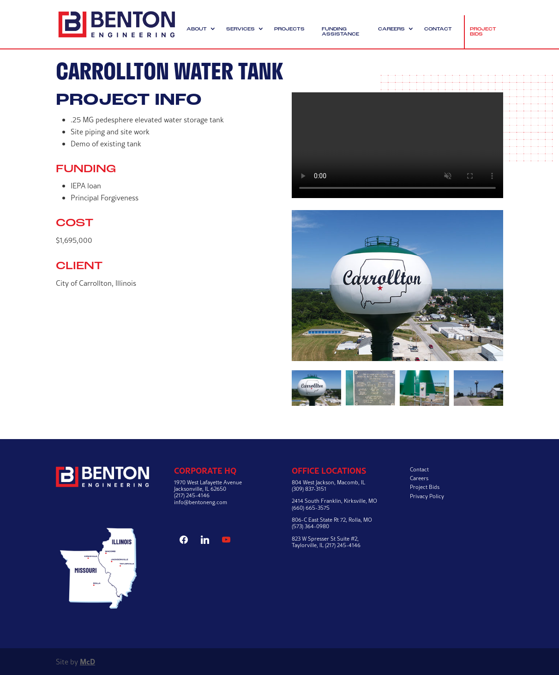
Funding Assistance (340, 32)
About (196, 29)
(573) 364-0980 (310, 526)
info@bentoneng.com (200, 502)
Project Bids (483, 32)
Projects (289, 29)
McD (87, 661)
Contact (438, 29)
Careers (391, 29)
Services (240, 29)
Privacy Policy (427, 496)
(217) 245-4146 (192, 495)
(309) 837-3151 (309, 489)
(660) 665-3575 (311, 508)
